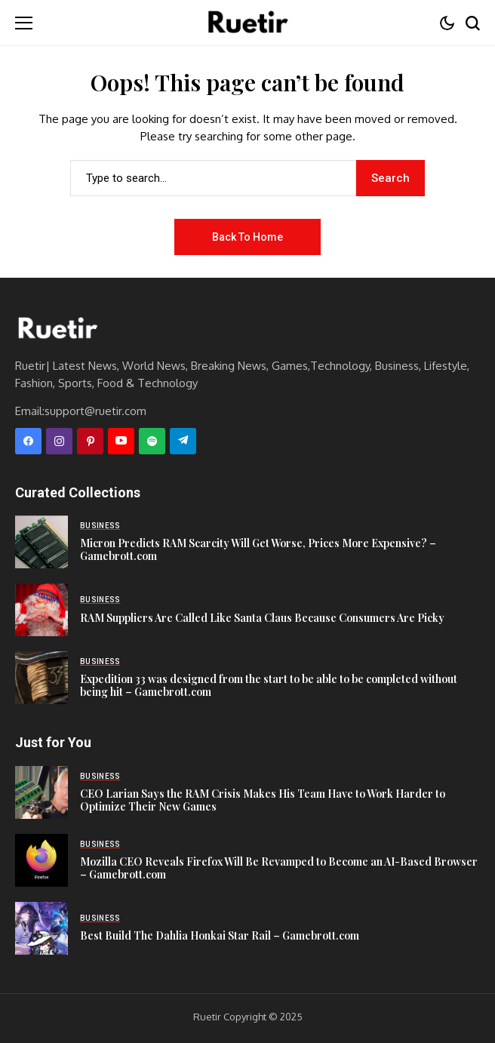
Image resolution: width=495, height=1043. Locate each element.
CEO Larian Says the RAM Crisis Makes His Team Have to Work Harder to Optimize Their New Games (262, 800)
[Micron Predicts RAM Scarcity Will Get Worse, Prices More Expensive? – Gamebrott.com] (41, 541)
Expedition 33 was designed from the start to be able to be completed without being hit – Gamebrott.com (268, 685)
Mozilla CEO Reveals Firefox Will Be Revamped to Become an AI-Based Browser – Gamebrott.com (279, 867)
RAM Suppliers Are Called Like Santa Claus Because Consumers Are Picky (262, 618)
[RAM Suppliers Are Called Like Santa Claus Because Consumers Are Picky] (41, 609)
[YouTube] (121, 441)
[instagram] (59, 441)
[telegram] (183, 441)
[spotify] (152, 441)
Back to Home (247, 237)
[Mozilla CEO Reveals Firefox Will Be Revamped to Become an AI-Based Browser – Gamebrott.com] (41, 860)
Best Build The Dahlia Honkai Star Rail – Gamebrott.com (219, 935)
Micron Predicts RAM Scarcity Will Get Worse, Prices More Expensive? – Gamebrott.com (258, 549)
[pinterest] (90, 441)
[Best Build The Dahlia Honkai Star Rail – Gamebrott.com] (41, 928)
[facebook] (28, 441)
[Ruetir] (56, 329)
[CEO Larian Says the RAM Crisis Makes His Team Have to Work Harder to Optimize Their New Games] (41, 792)
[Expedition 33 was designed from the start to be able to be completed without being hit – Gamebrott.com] (41, 677)
